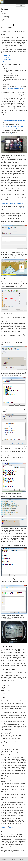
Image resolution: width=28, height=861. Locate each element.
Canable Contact (6, 57)
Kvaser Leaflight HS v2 (8, 55)
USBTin (8, 122)
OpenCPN (3, 5)
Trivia (3, 20)
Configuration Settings (6, 17)
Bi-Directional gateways (6, 16)
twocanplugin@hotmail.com (7, 827)
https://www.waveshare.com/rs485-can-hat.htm (14, 120)
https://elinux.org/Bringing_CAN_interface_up (11, 133)
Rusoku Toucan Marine (8, 61)
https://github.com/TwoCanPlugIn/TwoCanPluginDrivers (13, 207)
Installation (4, 13)
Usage (3, 14)
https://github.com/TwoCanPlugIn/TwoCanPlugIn (12, 203)
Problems (3, 19)
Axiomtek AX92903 (7, 59)
